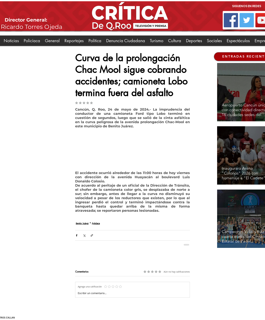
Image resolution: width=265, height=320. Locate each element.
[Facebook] (231, 20)
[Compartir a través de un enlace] (91, 235)
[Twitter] (247, 20)
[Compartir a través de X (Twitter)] (84, 235)
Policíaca (96, 224)
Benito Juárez (82, 224)
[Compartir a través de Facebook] (76, 235)
